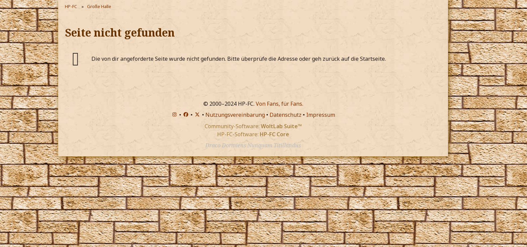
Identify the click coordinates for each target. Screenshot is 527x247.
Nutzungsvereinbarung (235, 114)
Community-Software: (253, 126)
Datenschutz (285, 114)
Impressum (320, 114)
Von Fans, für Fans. (279, 103)
